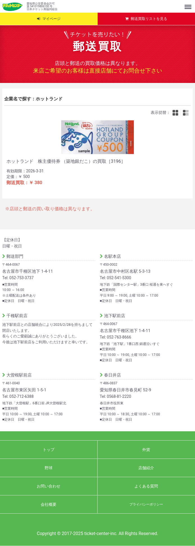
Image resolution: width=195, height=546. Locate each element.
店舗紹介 (146, 468)
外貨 (146, 449)
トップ (48, 449)
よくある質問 (146, 486)
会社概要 (48, 504)
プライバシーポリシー (146, 504)
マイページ (51, 19)
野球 (48, 468)
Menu (188, 4)
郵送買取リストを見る (149, 19)
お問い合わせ (48, 486)
